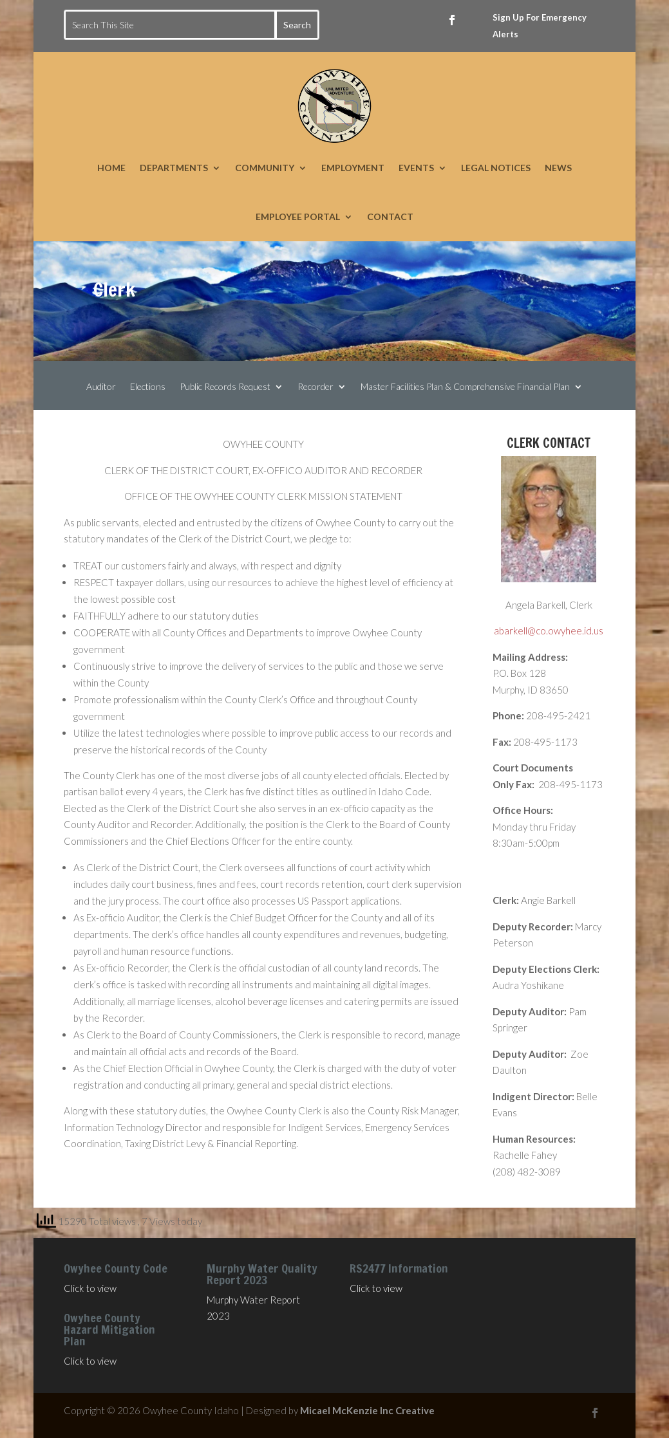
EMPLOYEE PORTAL (298, 216)
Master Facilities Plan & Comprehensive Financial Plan (465, 387)
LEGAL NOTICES (496, 167)
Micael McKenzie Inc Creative (367, 1410)
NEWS (558, 167)
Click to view (90, 1288)
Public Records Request (225, 387)
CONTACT (390, 216)
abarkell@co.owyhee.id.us (548, 630)
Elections (147, 387)
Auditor (101, 387)
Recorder (315, 387)
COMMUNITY (264, 167)
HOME (111, 167)
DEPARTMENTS (174, 167)
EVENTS (416, 167)
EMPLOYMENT (352, 167)
